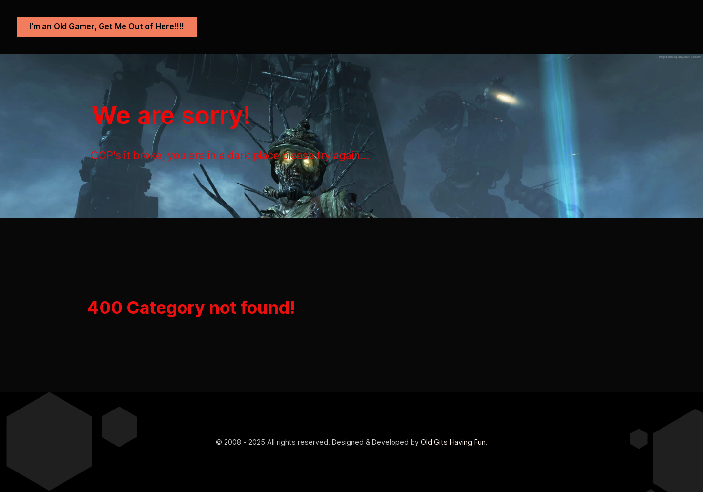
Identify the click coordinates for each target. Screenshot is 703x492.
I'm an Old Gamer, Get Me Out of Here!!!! (106, 26)
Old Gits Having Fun (453, 442)
